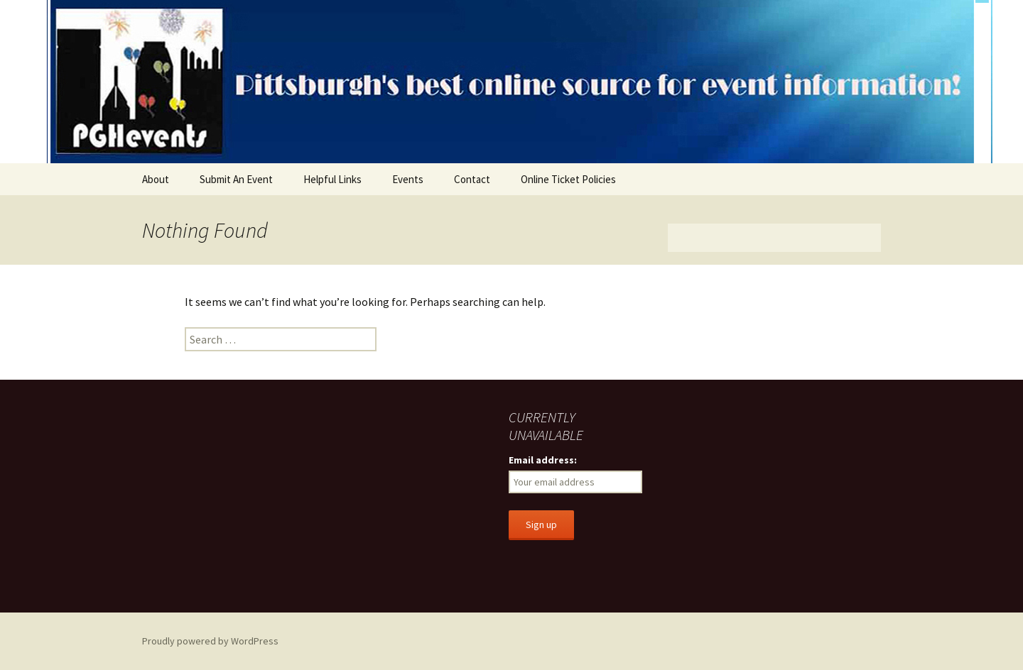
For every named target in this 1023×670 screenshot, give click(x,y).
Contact (472, 179)
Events (407, 179)
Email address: (543, 460)
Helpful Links (332, 179)
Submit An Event (236, 179)
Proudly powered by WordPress (210, 641)
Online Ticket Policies (568, 179)
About (155, 179)
